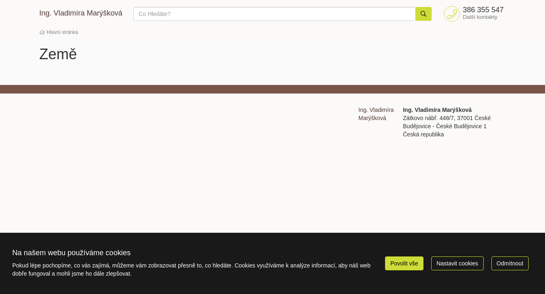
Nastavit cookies (457, 263)
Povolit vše (404, 263)
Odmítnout (510, 263)
